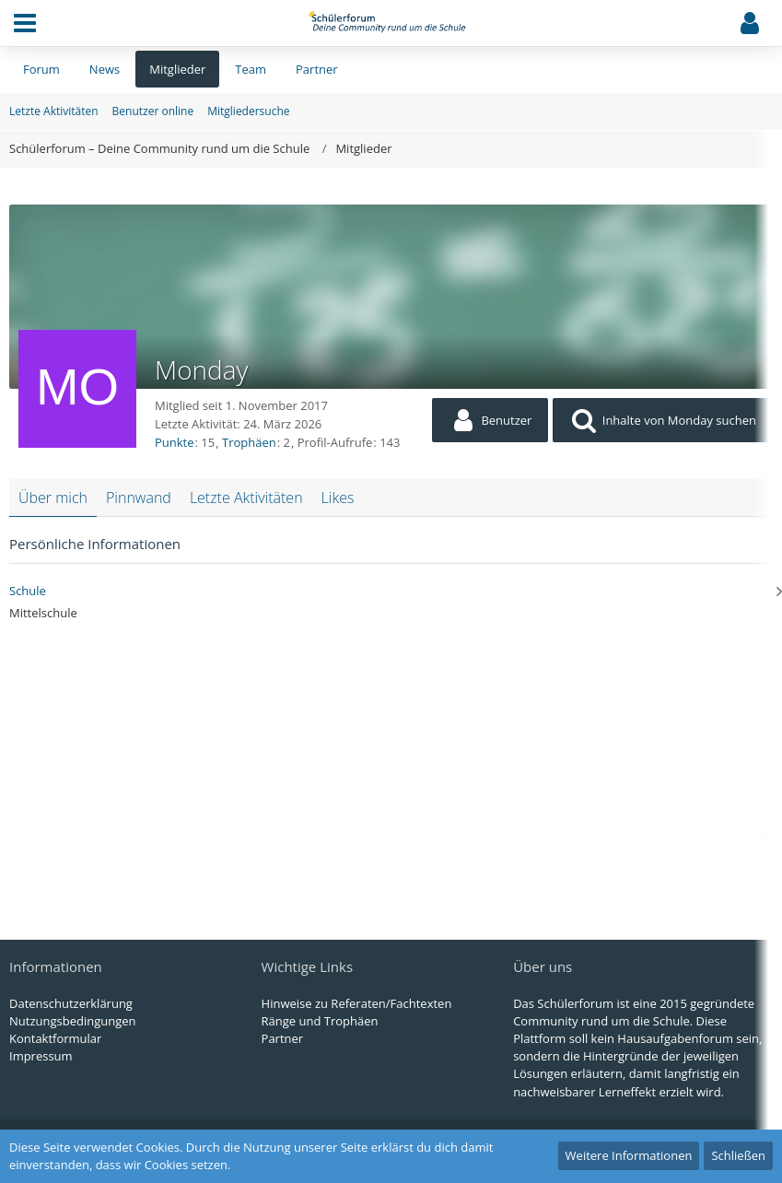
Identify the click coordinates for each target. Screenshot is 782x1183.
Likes (338, 497)
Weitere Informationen (629, 1155)
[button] (25, 23)
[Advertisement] (391, 769)
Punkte (174, 442)
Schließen (738, 1155)
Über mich (53, 497)
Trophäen (249, 442)
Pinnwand (138, 497)
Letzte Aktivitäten (246, 497)
